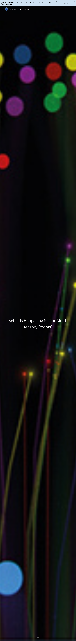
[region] (38, 3)
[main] (38, 324)
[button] (38, 637)
